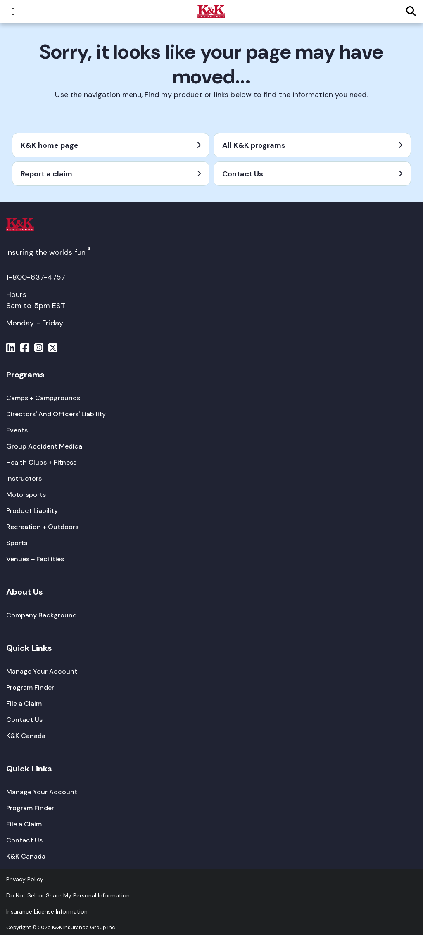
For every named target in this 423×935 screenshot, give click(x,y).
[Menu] (10, 349)
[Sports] (16, 543)
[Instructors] (24, 478)
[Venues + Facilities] (35, 559)
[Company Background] (41, 615)
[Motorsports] (26, 494)
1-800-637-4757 (35, 277)
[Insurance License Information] (47, 911)
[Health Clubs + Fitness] (41, 462)
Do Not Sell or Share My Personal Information (68, 895)
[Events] (17, 430)
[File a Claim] (24, 703)
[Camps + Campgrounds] (43, 398)
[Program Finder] (30, 687)
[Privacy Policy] (24, 879)
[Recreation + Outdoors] (42, 526)
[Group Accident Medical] (45, 446)
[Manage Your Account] (41, 671)
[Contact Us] (24, 719)
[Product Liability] (32, 510)
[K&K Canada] (25, 735)
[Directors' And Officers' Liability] (56, 414)
